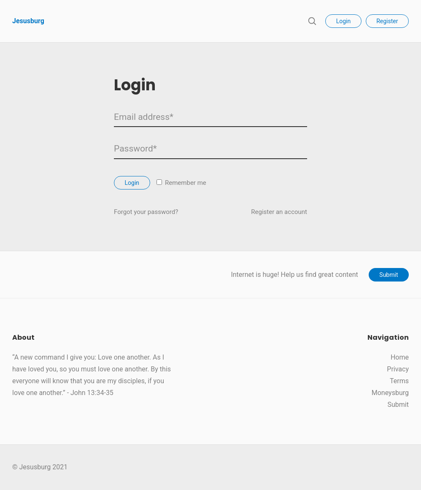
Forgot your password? (146, 212)
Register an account (279, 212)
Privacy (398, 369)
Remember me (181, 183)
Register (387, 21)
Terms (399, 381)
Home (400, 357)
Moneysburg (390, 393)
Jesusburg (28, 21)
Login (343, 21)
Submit (388, 274)
